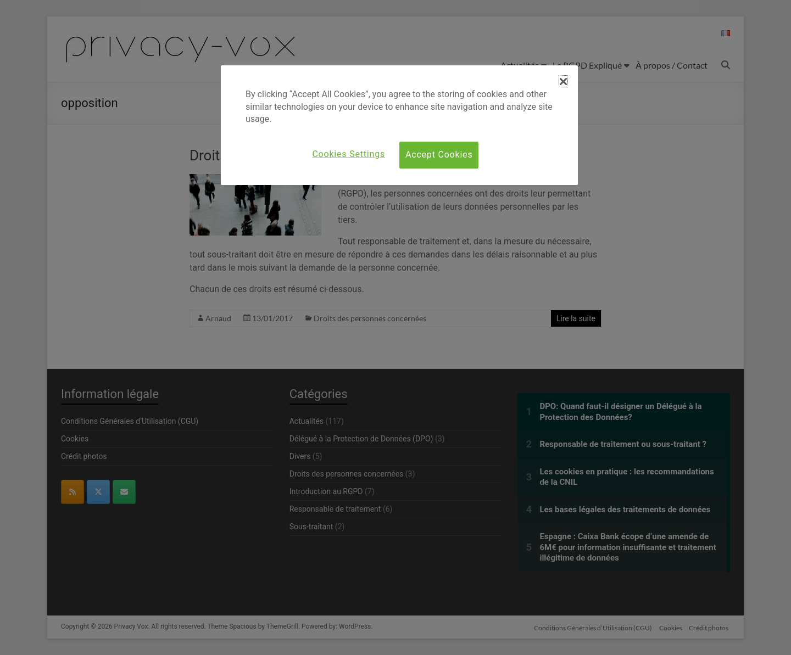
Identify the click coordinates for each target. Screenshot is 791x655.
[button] (563, 81)
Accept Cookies (438, 154)
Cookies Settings (348, 154)
